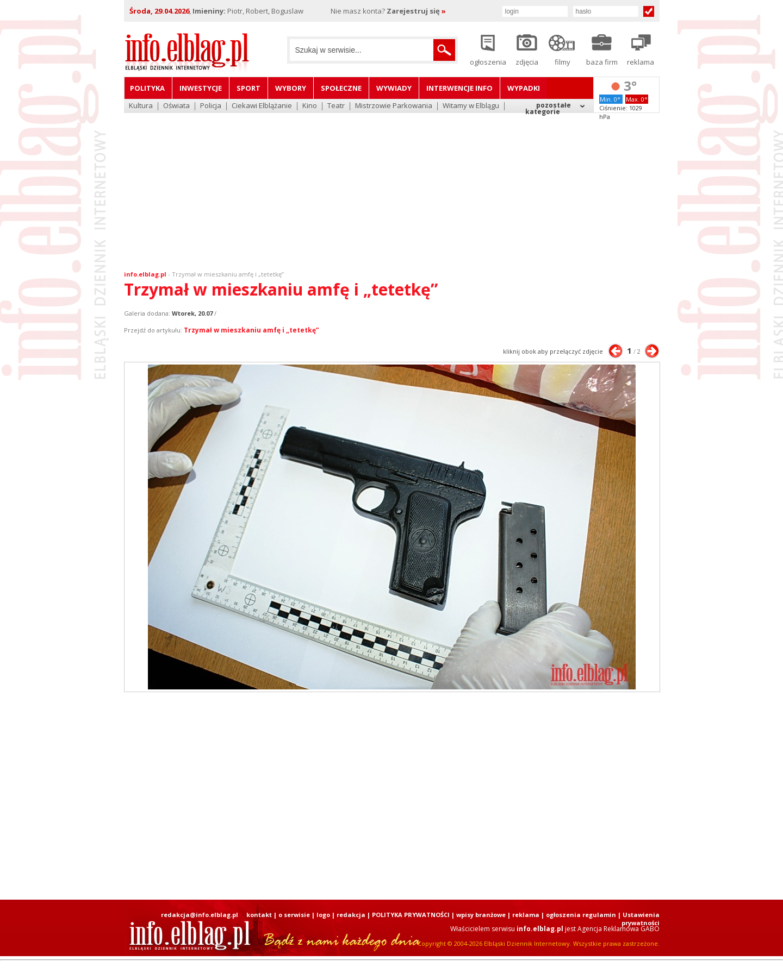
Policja (210, 106)
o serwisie (294, 915)
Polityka (147, 88)
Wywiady (394, 88)
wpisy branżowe (481, 915)
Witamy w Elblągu (471, 106)
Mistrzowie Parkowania (393, 106)
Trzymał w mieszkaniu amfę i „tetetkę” (228, 274)
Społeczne (341, 88)
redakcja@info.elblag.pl (199, 915)
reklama (525, 915)
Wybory (290, 88)
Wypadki (523, 88)
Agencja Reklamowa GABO (618, 928)
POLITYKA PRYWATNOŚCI (411, 915)
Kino (309, 106)
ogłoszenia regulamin (581, 915)
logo (323, 915)
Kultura (141, 106)
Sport (248, 88)
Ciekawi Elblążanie (262, 106)
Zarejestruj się (416, 11)
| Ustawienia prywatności (639, 919)
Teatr (336, 106)
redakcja (351, 915)
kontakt (259, 915)
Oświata (176, 106)
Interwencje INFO (459, 88)
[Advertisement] (391, 185)
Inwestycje (200, 88)
